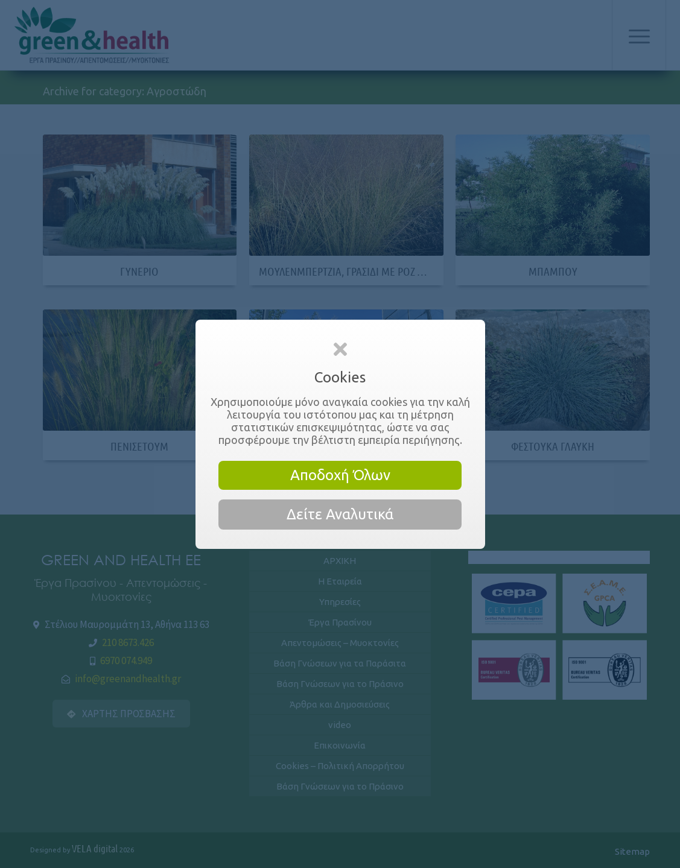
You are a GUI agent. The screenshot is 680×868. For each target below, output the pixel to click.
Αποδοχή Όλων (340, 475)
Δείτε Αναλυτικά (340, 514)
